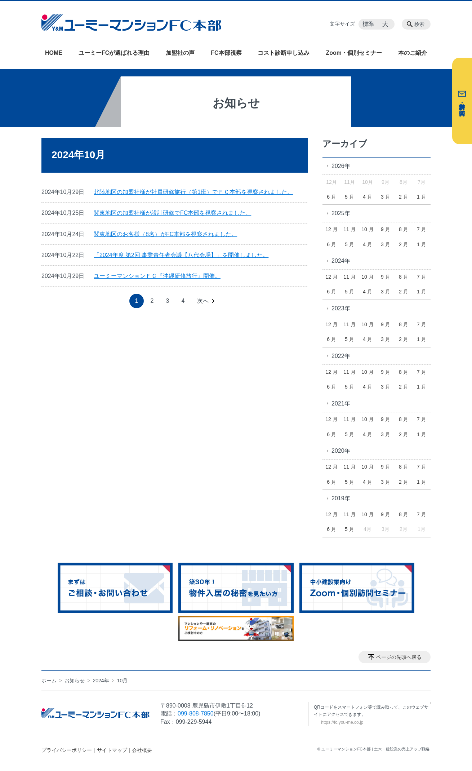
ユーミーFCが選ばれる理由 (114, 53)
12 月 (331, 229)
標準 (368, 24)
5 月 (349, 197)
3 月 (385, 197)
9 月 (385, 229)
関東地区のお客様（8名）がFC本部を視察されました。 (165, 234)
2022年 (340, 356)
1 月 (421, 197)
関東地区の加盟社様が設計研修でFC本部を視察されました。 (172, 213)
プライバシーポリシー (66, 750)
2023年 (340, 308)
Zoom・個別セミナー (354, 53)
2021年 (340, 403)
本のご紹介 (412, 53)
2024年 (340, 261)
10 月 (367, 229)
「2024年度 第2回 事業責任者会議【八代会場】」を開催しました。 (181, 255)
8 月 (403, 229)
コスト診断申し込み (284, 53)
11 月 (349, 229)
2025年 (340, 213)
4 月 (367, 197)
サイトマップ (112, 750)
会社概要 (142, 750)
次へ (203, 301)
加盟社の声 (180, 53)
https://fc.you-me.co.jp (342, 722)
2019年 (340, 498)
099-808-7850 (196, 713)
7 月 (421, 229)
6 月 (331, 197)
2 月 (403, 197)
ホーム (49, 680)
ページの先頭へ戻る (399, 657)
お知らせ (74, 680)
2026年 (340, 166)
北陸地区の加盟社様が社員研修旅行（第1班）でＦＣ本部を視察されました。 (193, 192)
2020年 (340, 451)
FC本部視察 (226, 53)
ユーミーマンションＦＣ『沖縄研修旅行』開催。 (157, 276)
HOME (53, 53)
